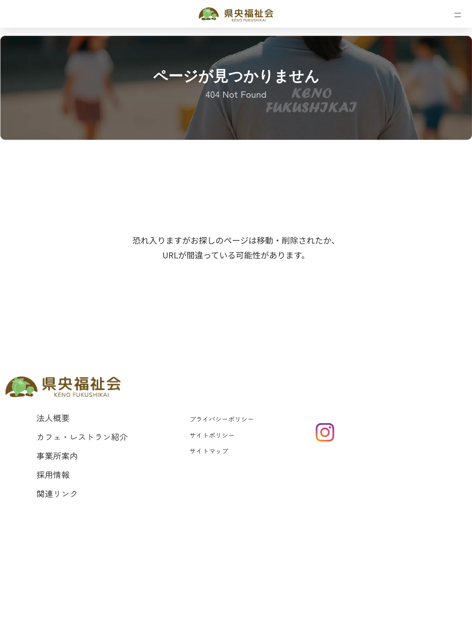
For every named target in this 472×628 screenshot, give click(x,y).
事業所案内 (57, 455)
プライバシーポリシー (221, 419)
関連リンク (57, 493)
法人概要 (53, 418)
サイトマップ (208, 450)
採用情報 (53, 474)
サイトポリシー (212, 435)
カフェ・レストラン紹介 (82, 437)
